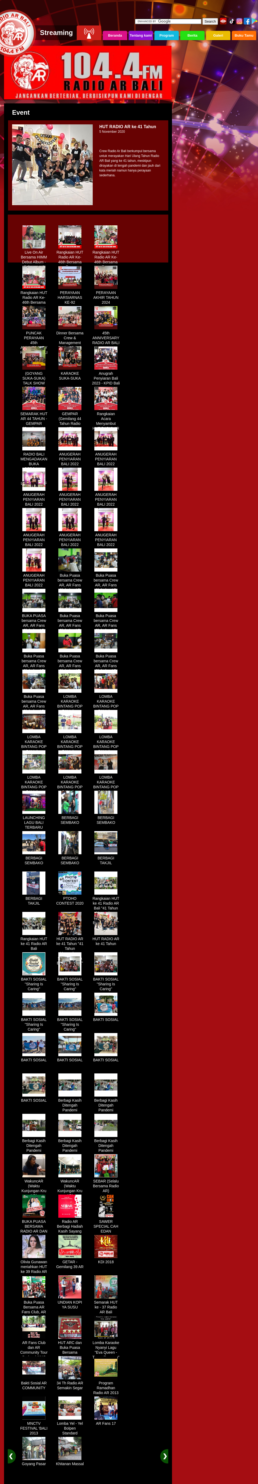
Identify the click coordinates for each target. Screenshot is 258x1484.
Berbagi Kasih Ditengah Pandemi (69, 1103)
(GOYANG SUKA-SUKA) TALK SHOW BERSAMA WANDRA (33, 381)
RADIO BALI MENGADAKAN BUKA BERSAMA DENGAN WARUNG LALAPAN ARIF (33, 466)
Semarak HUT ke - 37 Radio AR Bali (106, 1305)
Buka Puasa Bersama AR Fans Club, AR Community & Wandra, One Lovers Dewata (33, 1312)
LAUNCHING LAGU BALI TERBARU (33, 821)
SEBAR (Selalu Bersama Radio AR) (106, 1184)
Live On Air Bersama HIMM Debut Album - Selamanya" (34, 257)
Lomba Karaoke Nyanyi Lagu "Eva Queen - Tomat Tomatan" (105, 1348)
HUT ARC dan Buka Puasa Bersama (70, 1345)
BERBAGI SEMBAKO (69, 818)
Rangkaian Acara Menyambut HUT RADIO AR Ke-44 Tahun (105, 421)
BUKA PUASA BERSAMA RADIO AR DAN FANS (33, 1227)
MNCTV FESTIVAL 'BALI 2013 (34, 1426)
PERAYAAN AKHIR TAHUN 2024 (106, 295)
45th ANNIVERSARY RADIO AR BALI (105, 336)
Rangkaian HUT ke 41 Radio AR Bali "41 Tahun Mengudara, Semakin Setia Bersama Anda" (105, 908)
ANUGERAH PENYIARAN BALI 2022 (69, 457)
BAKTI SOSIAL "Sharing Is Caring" (34, 982)
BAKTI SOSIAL (106, 1018)
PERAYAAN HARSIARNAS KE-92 (70, 295)
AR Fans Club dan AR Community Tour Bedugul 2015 (34, 1348)
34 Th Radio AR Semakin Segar (70, 1383)
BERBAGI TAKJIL (105, 858)
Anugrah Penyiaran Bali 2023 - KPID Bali (106, 376)
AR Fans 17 (105, 1422)
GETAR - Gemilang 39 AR (70, 1262)
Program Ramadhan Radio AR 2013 (106, 1386)
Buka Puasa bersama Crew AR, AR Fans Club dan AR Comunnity (70, 583)
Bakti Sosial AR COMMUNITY (34, 1383)
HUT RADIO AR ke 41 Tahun (105, 939)
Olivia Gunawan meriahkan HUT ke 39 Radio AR (34, 1265)
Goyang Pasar (34, 1462)
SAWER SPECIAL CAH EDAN (106, 1224)
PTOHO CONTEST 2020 (70, 898)
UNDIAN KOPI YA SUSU (70, 1302)
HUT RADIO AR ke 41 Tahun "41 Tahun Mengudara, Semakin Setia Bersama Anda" (69, 949)
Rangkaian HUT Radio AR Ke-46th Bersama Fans (69, 257)
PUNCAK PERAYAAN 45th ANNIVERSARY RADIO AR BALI (33, 341)
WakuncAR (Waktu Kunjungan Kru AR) (34, 1186)
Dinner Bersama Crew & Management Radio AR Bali (69, 338)
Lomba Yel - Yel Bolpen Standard (70, 1426)
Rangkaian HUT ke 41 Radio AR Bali (33, 942)
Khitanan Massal (70, 1462)
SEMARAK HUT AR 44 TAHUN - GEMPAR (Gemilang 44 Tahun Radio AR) (33, 424)
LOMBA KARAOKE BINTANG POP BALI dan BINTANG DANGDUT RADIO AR (70, 709)
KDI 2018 (105, 1260)
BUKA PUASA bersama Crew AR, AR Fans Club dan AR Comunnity (34, 623)
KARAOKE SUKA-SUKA (69, 374)
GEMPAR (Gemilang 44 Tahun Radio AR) (69, 419)
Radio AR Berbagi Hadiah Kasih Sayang (70, 1224)
